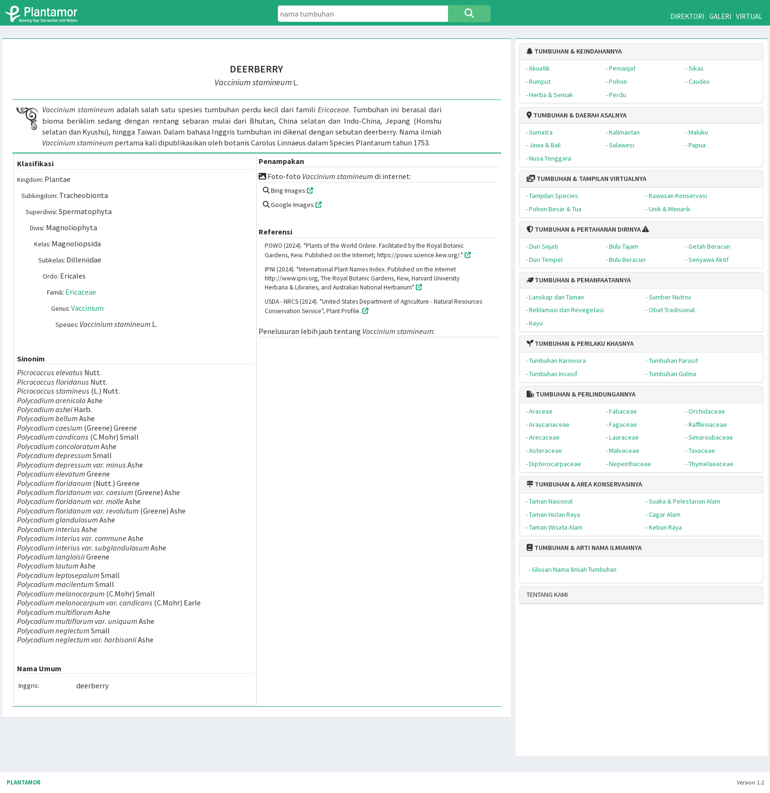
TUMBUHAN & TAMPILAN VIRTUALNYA (586, 178)
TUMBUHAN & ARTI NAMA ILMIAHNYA (584, 547)
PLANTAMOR (24, 782)
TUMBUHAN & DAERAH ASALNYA (577, 115)
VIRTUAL (749, 16)
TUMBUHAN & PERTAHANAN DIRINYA (584, 229)
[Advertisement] (633, 684)
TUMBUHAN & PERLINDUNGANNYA (581, 394)
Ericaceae (80, 292)
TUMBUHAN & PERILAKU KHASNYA (580, 343)
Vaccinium (87, 308)
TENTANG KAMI (547, 594)
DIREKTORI (687, 16)
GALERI (720, 16)
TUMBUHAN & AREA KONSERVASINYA (584, 484)
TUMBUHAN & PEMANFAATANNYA (579, 280)
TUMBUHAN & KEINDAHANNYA (574, 51)
